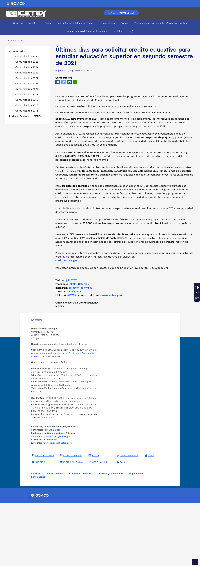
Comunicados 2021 (26, 83)
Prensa (124, 23)
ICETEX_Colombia (70, 518)
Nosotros (18, 23)
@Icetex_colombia (80, 350)
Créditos (33, 23)
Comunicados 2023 (26, 72)
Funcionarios (38, 540)
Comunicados (17, 51)
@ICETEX (71, 343)
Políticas (35, 536)
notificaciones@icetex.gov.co (58, 506)
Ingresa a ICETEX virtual (121, 13)
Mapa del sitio (136, 536)
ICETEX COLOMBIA (42, 518)
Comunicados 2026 (26, 56)
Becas (47, 23)
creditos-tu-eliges (66, 323)
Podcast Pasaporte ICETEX (25, 116)
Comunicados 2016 (26, 110)
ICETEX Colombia (79, 347)
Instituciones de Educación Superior (76, 23)
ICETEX (71, 358)
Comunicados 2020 (26, 88)
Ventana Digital (52, 493)
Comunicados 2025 (26, 61)
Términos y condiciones (110, 536)
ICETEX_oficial (97, 525)
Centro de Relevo (127, 518)
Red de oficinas (55, 536)
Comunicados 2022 (26, 78)
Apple (149, 518)
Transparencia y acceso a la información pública (160, 23)
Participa (117, 31)
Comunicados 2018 (26, 99)
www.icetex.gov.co (113, 358)
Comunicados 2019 (26, 94)
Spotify (122, 525)
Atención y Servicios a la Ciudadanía (87, 31)
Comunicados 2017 (26, 105)
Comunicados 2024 (26, 67)
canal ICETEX (75, 354)
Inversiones (109, 23)
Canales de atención (80, 536)
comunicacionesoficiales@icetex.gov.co (52, 499)
